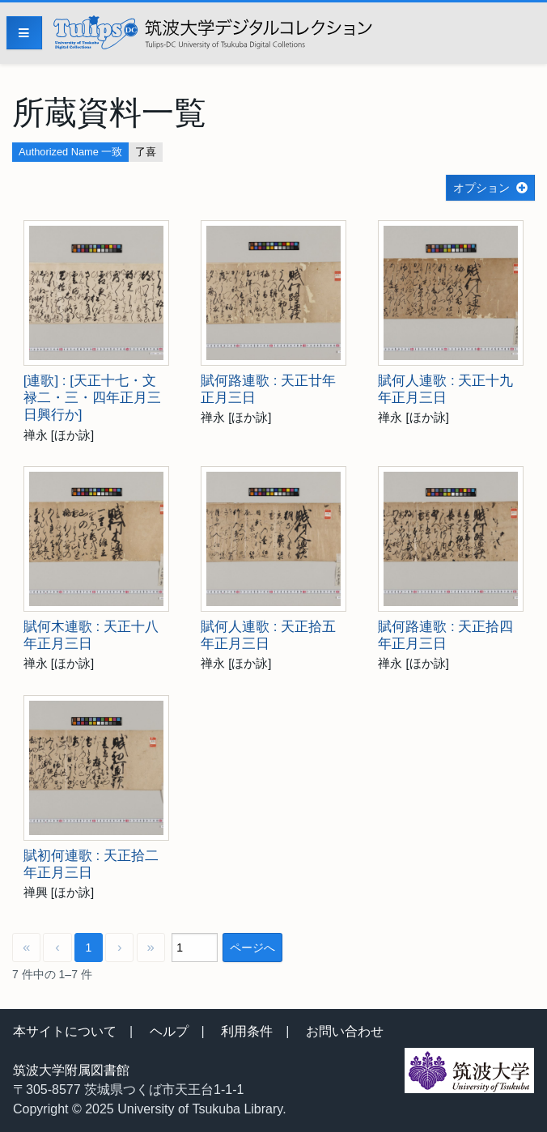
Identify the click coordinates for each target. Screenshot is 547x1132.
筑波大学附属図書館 (71, 1070)
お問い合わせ (345, 1031)
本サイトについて (65, 1031)
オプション (481, 187)
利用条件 (247, 1031)
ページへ (252, 947)
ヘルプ (169, 1031)
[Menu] (24, 32)
